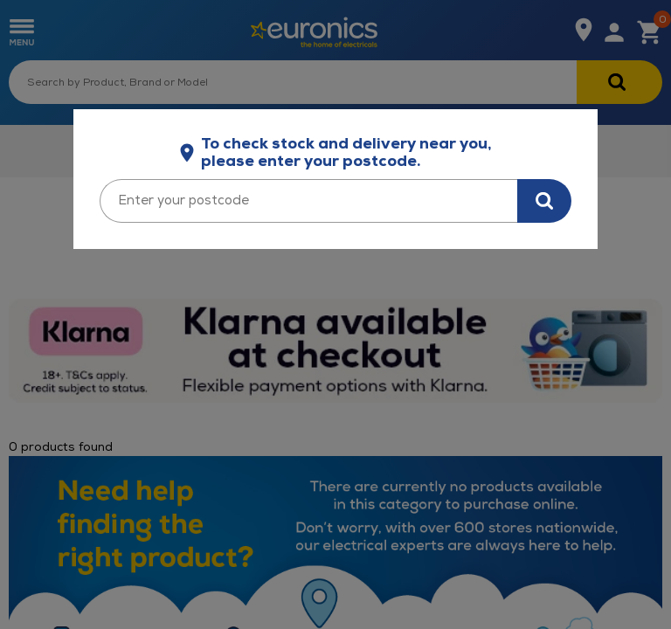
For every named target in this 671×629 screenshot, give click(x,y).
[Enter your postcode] (308, 201)
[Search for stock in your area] (544, 201)
